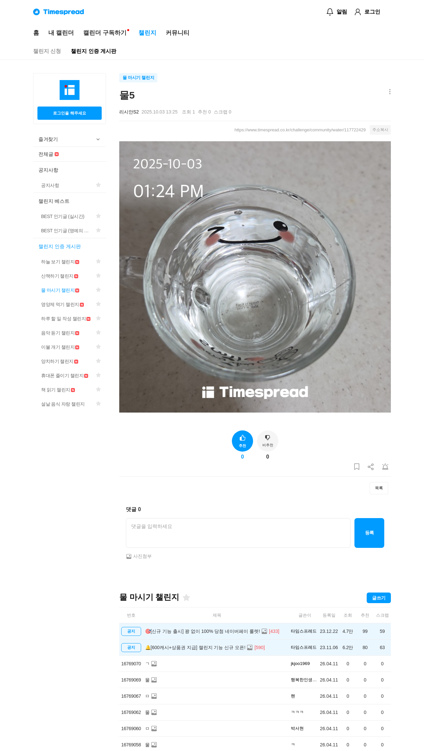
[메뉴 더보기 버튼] (388, 92)
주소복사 (380, 129)
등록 (369, 532)
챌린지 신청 (47, 51)
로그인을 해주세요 (69, 113)
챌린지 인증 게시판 (93, 51)
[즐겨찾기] (186, 597)
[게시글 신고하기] (385, 467)
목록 (379, 488)
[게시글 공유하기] (371, 467)
